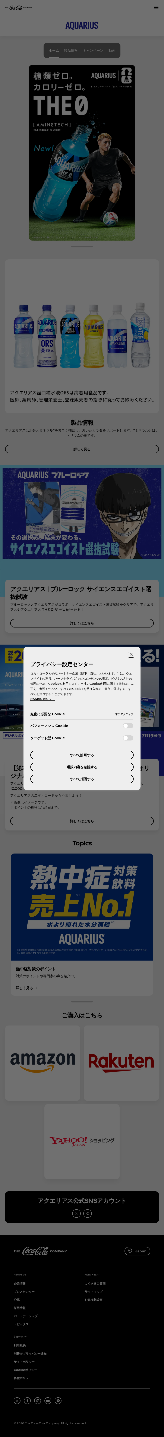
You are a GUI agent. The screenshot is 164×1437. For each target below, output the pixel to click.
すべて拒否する (82, 779)
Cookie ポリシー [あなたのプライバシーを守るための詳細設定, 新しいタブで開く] (42, 699)
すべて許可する (82, 755)
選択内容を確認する (82, 767)
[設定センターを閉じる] (131, 654)
